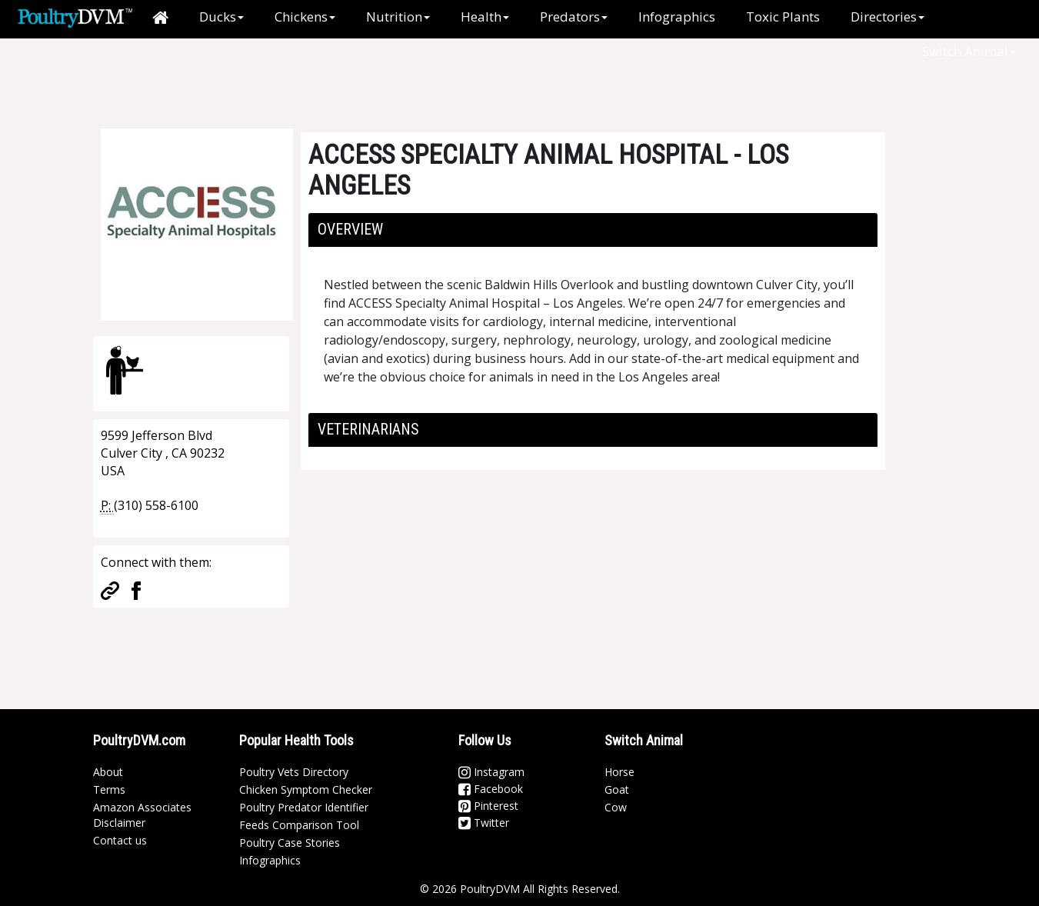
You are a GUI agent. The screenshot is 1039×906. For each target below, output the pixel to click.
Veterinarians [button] (368, 429)
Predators (574, 16)
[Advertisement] (350, 73)
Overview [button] (350, 229)
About (108, 771)
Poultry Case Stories (289, 842)
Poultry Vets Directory (293, 771)
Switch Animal (969, 51)
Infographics (676, 16)
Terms (109, 789)
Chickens (305, 16)
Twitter (483, 822)
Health (485, 16)
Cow (615, 807)
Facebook (490, 788)
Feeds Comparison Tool (299, 825)
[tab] (592, 230)
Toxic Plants (783, 16)
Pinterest (488, 805)
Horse (619, 771)
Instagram (491, 771)
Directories (887, 16)
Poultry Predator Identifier (303, 807)
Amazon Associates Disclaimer (142, 815)
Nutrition (398, 16)
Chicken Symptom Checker (305, 789)
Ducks (221, 16)
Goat (616, 789)
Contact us (120, 840)
